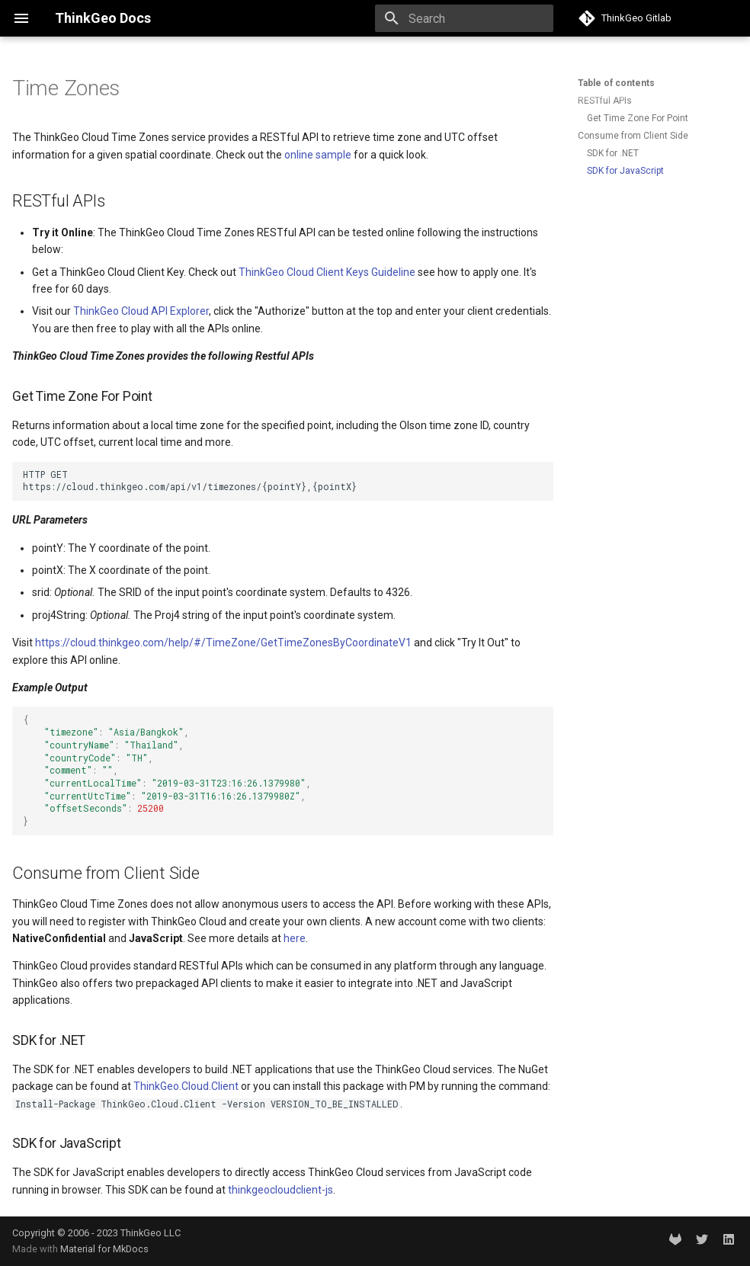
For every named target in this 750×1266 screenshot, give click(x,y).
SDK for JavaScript (625, 170)
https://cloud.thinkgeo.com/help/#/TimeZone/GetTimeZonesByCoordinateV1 (223, 642)
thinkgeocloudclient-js (280, 1190)
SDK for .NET (613, 153)
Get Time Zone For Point (637, 118)
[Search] (464, 18)
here (295, 938)
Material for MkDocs (104, 1249)
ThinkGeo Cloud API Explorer (141, 311)
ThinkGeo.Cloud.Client (186, 1086)
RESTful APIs (605, 100)
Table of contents (616, 83)
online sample (317, 155)
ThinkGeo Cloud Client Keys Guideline (327, 272)
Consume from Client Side (633, 135)
